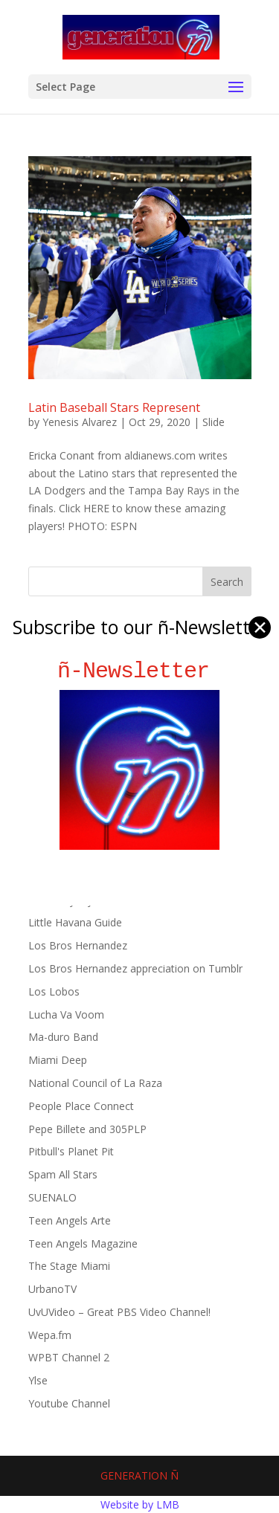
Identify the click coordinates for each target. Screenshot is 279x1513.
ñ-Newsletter (139, 671)
